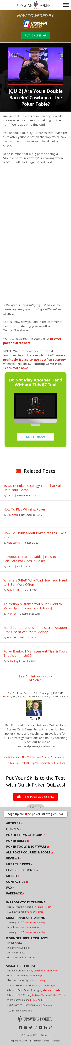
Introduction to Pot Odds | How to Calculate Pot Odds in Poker (29, 558)
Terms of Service (41, 1040)
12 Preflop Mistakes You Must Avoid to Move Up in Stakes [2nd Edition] (32, 606)
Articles (13, 823)
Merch (11, 876)
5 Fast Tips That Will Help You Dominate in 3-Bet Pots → (38, 762)
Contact (56, 1040)
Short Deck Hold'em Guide (21, 957)
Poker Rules (16, 841)
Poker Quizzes (24, 693)
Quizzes (12, 829)
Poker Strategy (41, 693)
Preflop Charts (14, 942)
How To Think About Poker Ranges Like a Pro (34, 535)
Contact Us (15, 882)
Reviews (12, 858)
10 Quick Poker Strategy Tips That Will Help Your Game (32, 487)
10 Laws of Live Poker (18, 947)
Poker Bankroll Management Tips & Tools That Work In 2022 (35, 653)
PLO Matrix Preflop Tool (20, 1010)
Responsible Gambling (20, 1040)
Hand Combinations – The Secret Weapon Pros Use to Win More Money (35, 629)
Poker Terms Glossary (24, 835)
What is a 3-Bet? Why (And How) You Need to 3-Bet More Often (35, 582)
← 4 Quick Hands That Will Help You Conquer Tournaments (34, 757)
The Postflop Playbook (29, 906)
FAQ (9, 887)
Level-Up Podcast (20, 870)
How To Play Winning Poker (24, 509)
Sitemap (44, 1035)
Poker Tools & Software (26, 846)
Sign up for (35, 814)
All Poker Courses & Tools (28, 852)
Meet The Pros (18, 864)
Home (6, 696)
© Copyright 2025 (29, 1035)
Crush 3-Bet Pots (16, 952)
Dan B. (11, 693)
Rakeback (14, 893)
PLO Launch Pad (25, 911)
